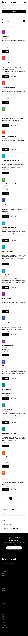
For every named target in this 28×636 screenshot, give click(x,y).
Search (14, 11)
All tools (3, 607)
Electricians (4, 573)
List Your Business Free (14, 547)
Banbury (3, 590)
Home (3, 15)
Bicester (3, 592)
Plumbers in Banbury (8, 513)
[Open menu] (25, 2)
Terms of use (4, 627)
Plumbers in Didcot (7, 524)
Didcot (3, 599)
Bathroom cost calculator (7, 605)
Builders (3, 577)
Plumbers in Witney (8, 520)
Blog (3, 616)
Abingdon (4, 597)
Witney (3, 594)
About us (4, 614)
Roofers (3, 579)
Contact (3, 618)
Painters (3, 575)
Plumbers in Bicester (8, 517)
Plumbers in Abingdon (8, 509)
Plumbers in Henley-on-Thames (10, 528)
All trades (4, 582)
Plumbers (7, 15)
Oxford (3, 588)
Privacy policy (5, 625)
